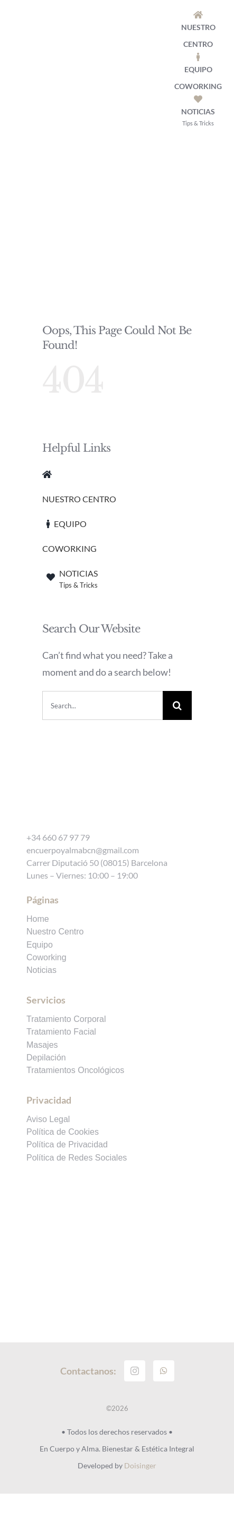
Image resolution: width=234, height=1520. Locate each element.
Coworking (46, 957)
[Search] (177, 705)
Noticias (41, 970)
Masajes (42, 1045)
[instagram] (134, 1370)
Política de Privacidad (67, 1144)
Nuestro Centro (55, 931)
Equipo (39, 945)
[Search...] (102, 705)
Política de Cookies (62, 1132)
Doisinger (140, 1465)
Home (37, 919)
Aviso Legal (48, 1119)
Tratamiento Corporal (66, 1019)
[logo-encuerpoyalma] (107, 48)
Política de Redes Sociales (76, 1158)
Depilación (46, 1057)
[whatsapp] (163, 1370)
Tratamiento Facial (61, 1032)
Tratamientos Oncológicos (75, 1070)
